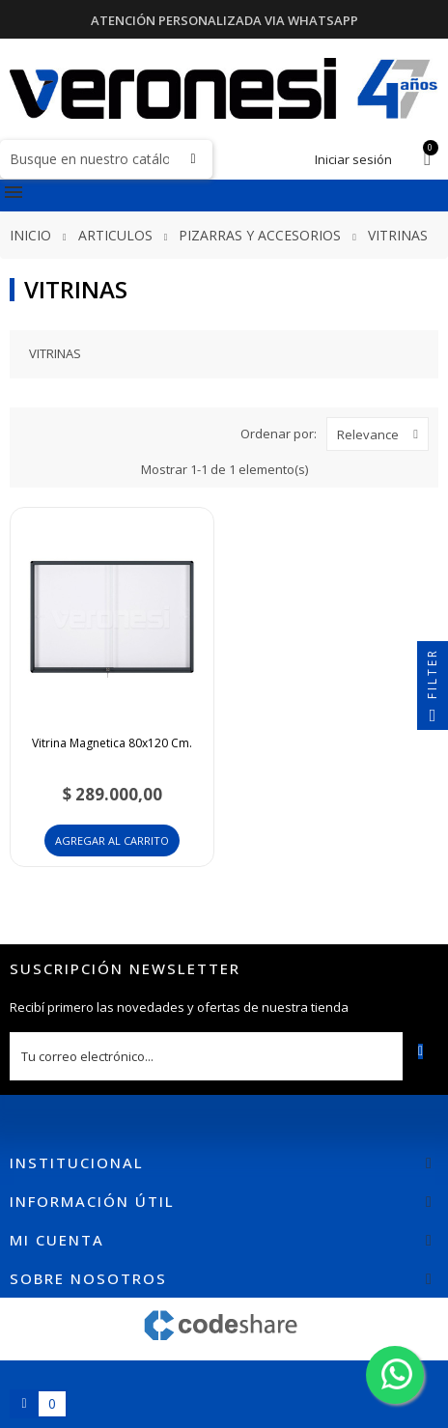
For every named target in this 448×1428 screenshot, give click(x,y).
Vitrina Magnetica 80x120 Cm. (112, 743)
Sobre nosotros (88, 1278)
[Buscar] (106, 159)
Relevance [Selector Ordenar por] (382, 434)
